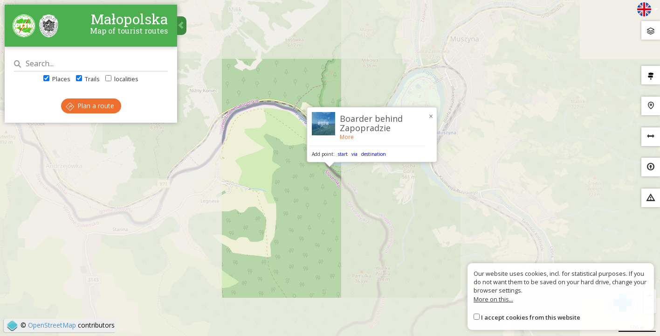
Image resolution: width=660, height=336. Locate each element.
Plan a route (90, 105)
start (343, 154)
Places (56, 79)
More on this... (493, 299)
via (354, 154)
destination (373, 154)
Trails (88, 79)
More (347, 137)
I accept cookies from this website (530, 317)
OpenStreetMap (52, 325)
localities (121, 79)
